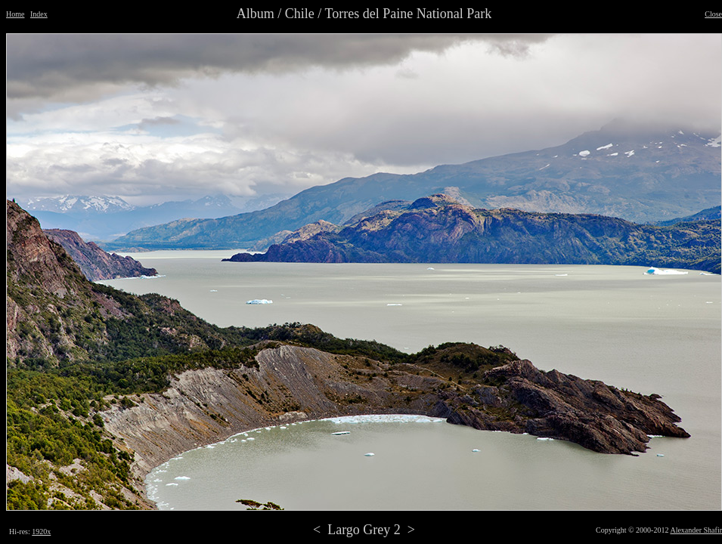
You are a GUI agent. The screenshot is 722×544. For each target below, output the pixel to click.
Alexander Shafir (696, 530)
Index (39, 14)
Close (713, 14)
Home (15, 14)
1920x (41, 531)
